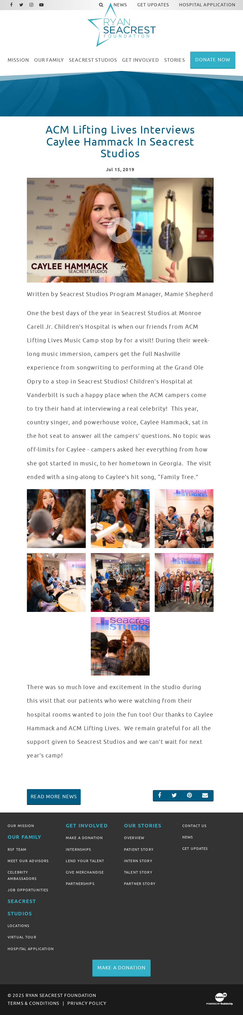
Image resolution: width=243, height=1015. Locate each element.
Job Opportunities (28, 890)
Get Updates (195, 848)
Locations (18, 926)
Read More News (54, 797)
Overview (134, 838)
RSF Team (17, 849)
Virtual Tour (22, 937)
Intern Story (138, 861)
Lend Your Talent (85, 861)
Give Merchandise (85, 872)
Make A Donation (84, 838)
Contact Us (194, 826)
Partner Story (140, 883)
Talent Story (138, 872)
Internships (78, 849)
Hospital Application (31, 949)
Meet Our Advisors (28, 861)
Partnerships (80, 883)
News (187, 837)
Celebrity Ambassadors (22, 875)
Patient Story (139, 849)
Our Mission (21, 826)
